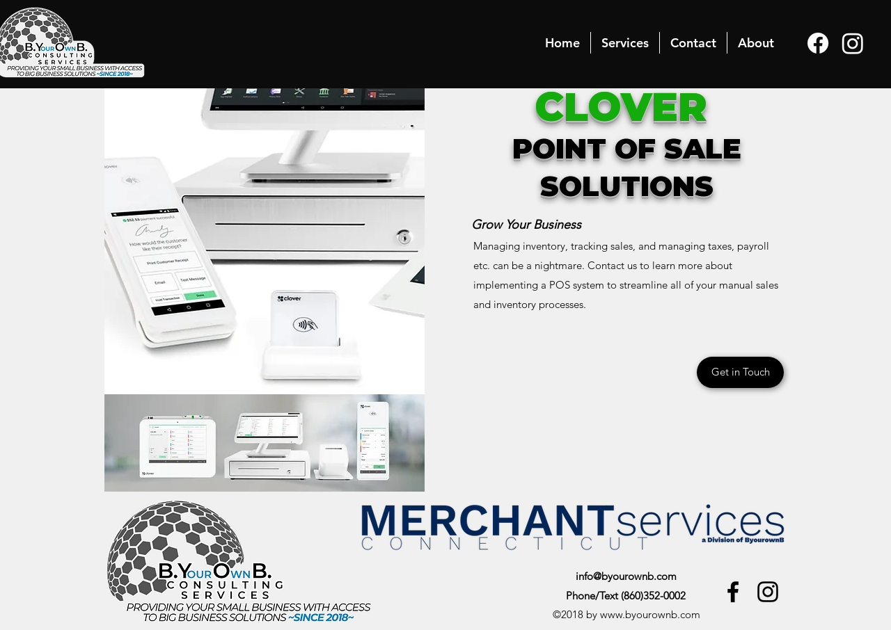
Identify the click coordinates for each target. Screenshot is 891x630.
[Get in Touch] (740, 372)
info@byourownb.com (626, 576)
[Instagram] (853, 43)
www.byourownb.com (650, 614)
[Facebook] (818, 43)
